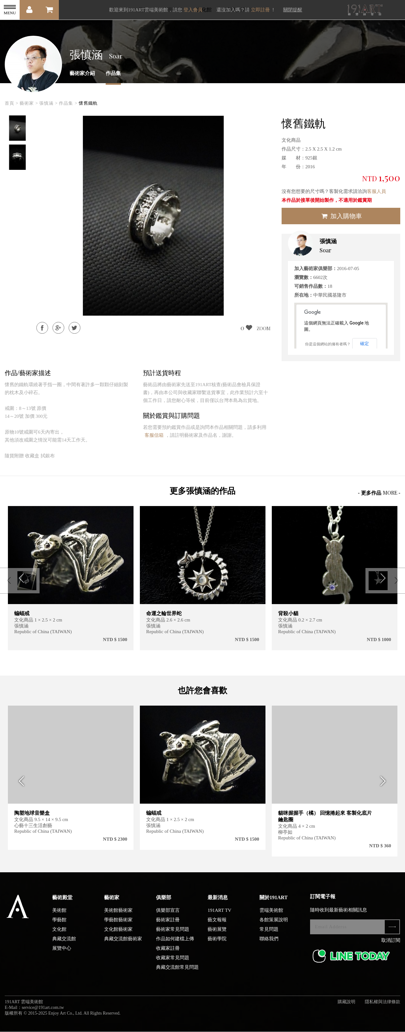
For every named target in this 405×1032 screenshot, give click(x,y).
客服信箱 (154, 435)
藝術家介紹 (82, 73)
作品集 (113, 73)
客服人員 (376, 191)
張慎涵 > (48, 103)
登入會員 (193, 9)
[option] (17, 128)
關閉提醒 (292, 9)
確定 (364, 343)
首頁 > (11, 103)
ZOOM (264, 328)
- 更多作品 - (379, 492)
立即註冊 (260, 9)
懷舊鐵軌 (88, 103)
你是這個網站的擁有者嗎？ (328, 344)
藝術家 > (29, 103)
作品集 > (68, 103)
